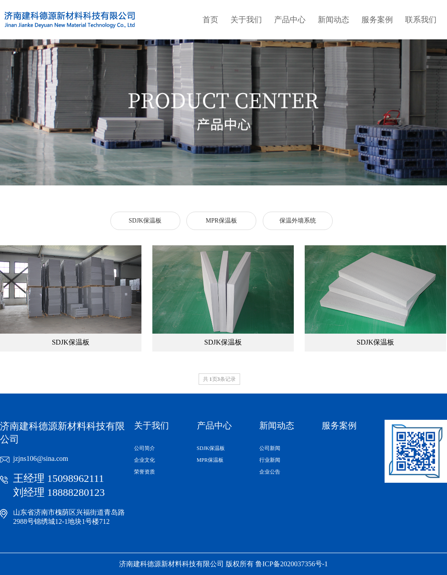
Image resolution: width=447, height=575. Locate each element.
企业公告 (269, 472)
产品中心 (290, 19)
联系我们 (421, 19)
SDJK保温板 (211, 448)
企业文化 (144, 460)
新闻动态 (333, 19)
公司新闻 (269, 448)
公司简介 (144, 448)
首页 (210, 19)
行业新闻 (269, 460)
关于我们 (246, 19)
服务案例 (377, 19)
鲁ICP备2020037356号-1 (291, 564)
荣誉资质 (144, 472)
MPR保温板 (210, 460)
